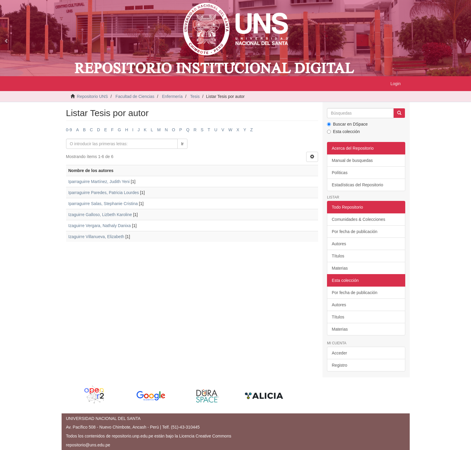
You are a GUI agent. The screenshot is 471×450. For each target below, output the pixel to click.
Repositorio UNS (92, 96)
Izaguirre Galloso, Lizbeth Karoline (100, 214)
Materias (340, 268)
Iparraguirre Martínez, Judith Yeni (99, 181)
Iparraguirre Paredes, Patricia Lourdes (103, 192)
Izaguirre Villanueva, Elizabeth (96, 236)
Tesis (195, 96)
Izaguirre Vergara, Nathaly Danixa (99, 225)
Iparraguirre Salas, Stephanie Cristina (103, 203)
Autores (339, 243)
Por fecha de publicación (354, 231)
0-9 (69, 129)
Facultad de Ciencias (134, 96)
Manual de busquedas (352, 160)
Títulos (338, 256)
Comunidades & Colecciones (358, 219)
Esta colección (343, 131)
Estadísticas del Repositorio (357, 184)
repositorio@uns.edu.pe (88, 445)
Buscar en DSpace (347, 124)
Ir (182, 143)
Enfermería (172, 96)
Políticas (340, 172)
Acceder (339, 353)
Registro (339, 365)
